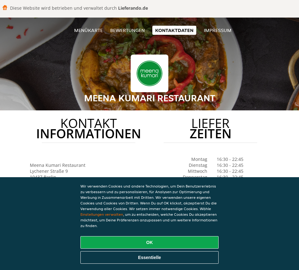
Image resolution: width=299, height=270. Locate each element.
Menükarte (88, 30)
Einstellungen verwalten (101, 214)
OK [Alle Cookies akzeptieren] (149, 242)
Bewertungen (127, 30)
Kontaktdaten (174, 30)
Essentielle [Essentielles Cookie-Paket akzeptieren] (149, 257)
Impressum (217, 30)
